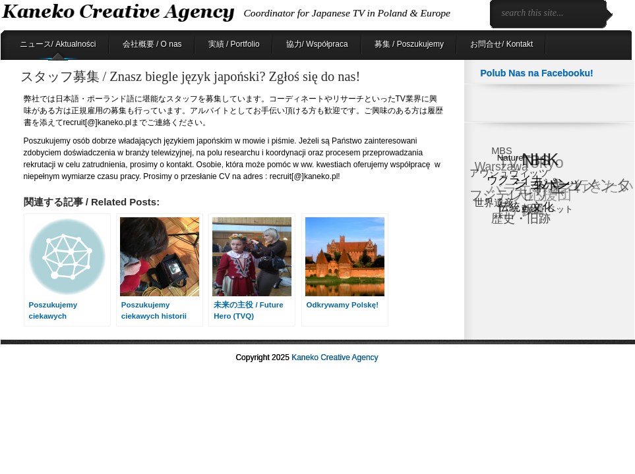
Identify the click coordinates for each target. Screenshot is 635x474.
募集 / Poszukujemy (409, 44)
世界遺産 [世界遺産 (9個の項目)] (494, 202)
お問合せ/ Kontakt (501, 44)
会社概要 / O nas (152, 44)
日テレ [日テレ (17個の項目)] (515, 211)
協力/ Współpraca (317, 44)
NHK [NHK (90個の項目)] (540, 159)
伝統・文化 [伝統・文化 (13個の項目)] (526, 207)
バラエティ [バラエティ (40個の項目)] (524, 190)
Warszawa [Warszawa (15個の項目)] (501, 167)
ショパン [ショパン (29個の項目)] (543, 183)
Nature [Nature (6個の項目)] (510, 157)
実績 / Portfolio (234, 44)
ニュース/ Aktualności (58, 44)
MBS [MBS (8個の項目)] (501, 151)
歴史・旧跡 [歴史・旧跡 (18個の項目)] (521, 218)
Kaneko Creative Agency (334, 357)
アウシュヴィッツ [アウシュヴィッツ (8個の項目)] (509, 173)
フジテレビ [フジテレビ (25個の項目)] (502, 196)
